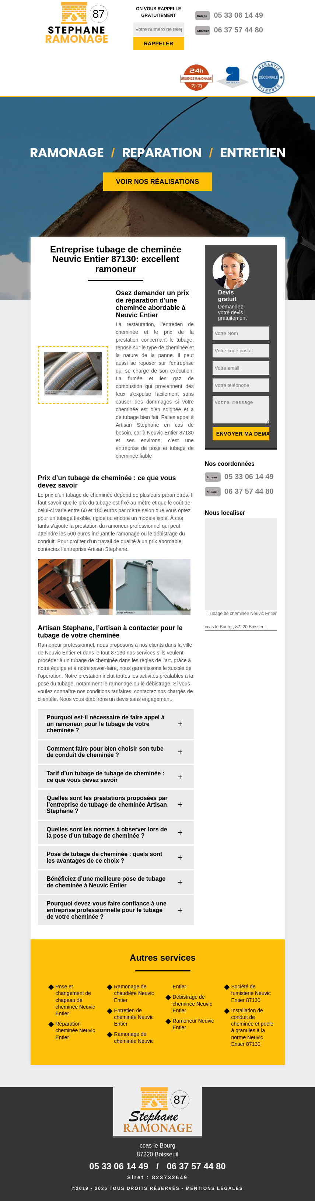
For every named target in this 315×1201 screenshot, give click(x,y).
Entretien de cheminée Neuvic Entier (134, 1017)
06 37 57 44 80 (238, 30)
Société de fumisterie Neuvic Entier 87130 (251, 993)
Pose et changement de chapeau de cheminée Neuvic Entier (75, 1000)
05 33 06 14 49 (238, 15)
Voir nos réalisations (157, 181)
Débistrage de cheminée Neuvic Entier (192, 1003)
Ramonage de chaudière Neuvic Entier (134, 993)
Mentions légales (214, 1188)
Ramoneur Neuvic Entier (193, 1024)
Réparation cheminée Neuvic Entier (75, 1030)
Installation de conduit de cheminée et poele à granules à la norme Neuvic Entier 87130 (252, 1027)
